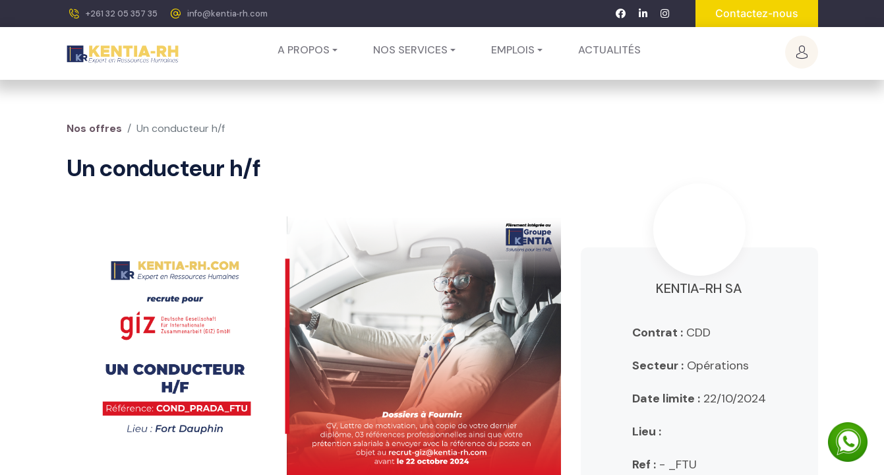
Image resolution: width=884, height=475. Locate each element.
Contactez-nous (756, 13)
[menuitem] (609, 50)
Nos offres (94, 128)
